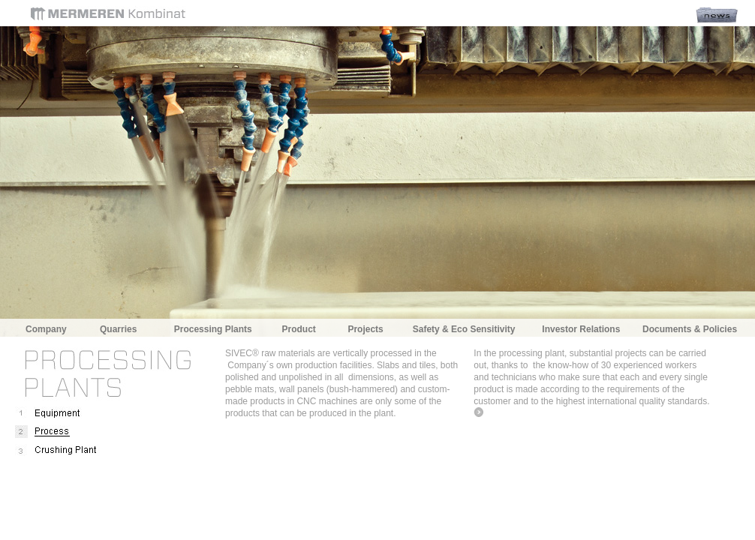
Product (298, 329)
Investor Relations (581, 329)
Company (46, 329)
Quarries (118, 329)
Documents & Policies (689, 329)
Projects (365, 329)
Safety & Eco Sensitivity (464, 329)
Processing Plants (213, 329)
